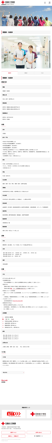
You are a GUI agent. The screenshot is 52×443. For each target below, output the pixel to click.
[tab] (10, 73)
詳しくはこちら (5, 398)
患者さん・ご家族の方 (13, 436)
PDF (6, 319)
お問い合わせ (39, 432)
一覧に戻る (4, 372)
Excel (12, 319)
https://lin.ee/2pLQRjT (18, 300)
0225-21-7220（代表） (7, 428)
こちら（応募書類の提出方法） (19, 288)
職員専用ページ (39, 436)
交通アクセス (13, 432)
